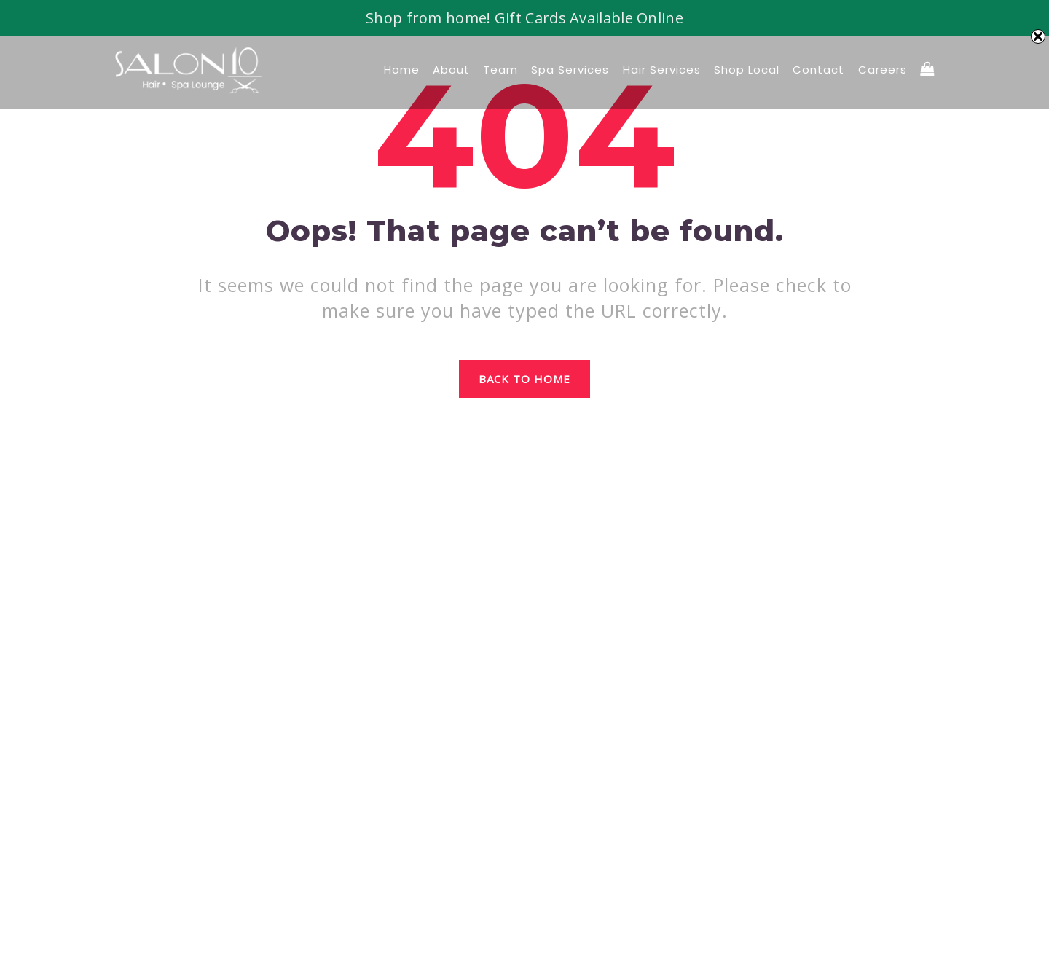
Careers (882, 69)
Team (500, 69)
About (451, 69)
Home (402, 69)
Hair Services (662, 69)
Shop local (746, 69)
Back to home (525, 379)
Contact (818, 69)
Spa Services (570, 69)
